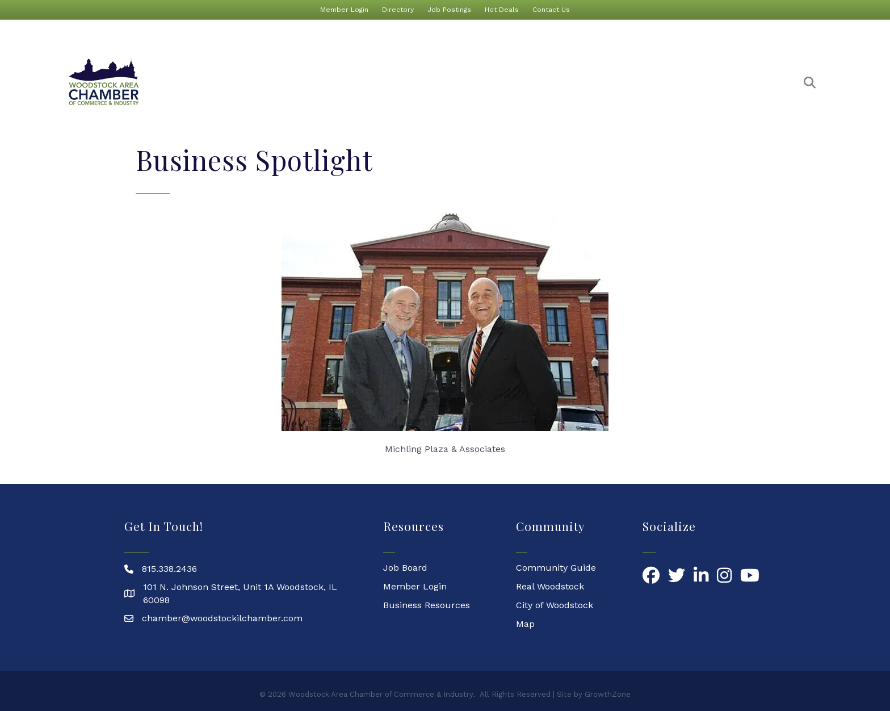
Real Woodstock (550, 586)
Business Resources (426, 605)
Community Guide (556, 567)
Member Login (344, 10)
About (298, 82)
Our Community (666, 82)
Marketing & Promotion (556, 82)
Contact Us (551, 10)
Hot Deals (502, 10)
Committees (753, 82)
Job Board (405, 567)
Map (525, 623)
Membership (363, 82)
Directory (398, 10)
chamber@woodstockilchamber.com (222, 618)
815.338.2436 (169, 568)
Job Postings (449, 10)
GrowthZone (608, 694)
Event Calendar (448, 82)
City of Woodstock (554, 605)
